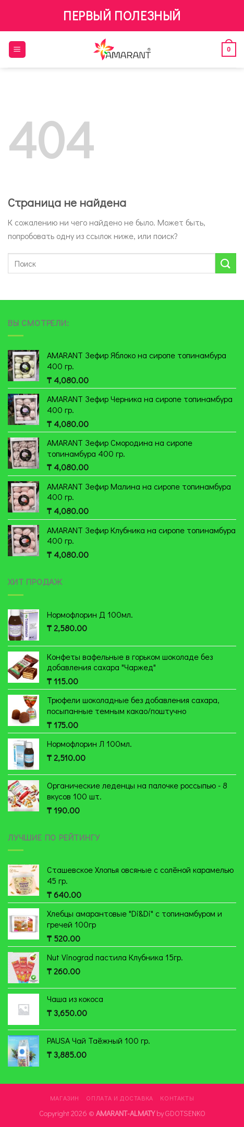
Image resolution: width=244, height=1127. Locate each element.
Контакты (177, 1098)
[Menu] (17, 49)
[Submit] (225, 263)
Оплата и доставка (119, 1098)
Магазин (64, 1098)
